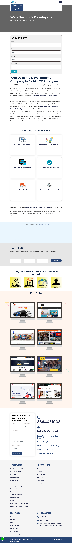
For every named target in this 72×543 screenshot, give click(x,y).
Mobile (13, 56)
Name (12, 41)
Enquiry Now (17, 9)
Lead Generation (14, 473)
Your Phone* (27, 422)
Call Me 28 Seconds (17, 5)
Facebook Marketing (15, 499)
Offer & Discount (14, 524)
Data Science (13, 508)
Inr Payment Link (14, 530)
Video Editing (13, 491)
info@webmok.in (49, 431)
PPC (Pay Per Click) (15, 471)
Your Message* (16, 444)
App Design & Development (49, 167)
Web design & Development (17, 485)
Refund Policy (41, 473)
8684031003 (48, 421)
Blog (11, 516)
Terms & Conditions (42, 476)
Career (12, 522)
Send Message (17, 452)
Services (14, 63)
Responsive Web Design (22, 167)
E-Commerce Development (49, 145)
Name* (14, 422)
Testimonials (40, 468)
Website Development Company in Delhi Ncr (37, 207)
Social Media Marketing (16, 482)
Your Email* (15, 430)
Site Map (12, 519)
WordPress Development (23, 145)
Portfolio (39, 471)
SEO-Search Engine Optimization (19, 468)
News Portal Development (49, 190)
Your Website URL (17, 437)
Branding (39, 482)
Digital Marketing (14, 476)
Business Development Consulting (19, 505)
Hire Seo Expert (14, 527)
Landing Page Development (22, 190)
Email (12, 49)
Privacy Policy (14, 479)
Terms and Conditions (16, 494)
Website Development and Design (19, 502)
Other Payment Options (16, 533)
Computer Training (15, 488)
